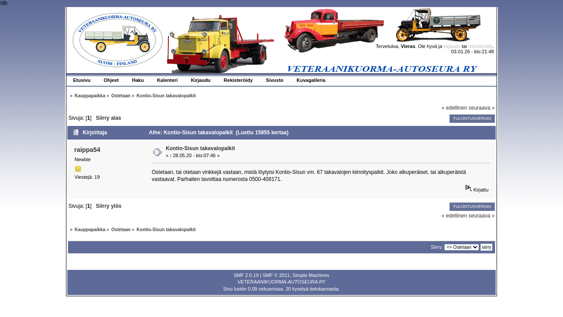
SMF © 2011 (276, 275)
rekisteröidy (480, 46)
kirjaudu (452, 46)
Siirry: (437, 247)
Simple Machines (310, 275)
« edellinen (454, 108)
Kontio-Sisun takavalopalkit (200, 148)
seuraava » (481, 108)
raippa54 (87, 149)
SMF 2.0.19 (246, 275)
